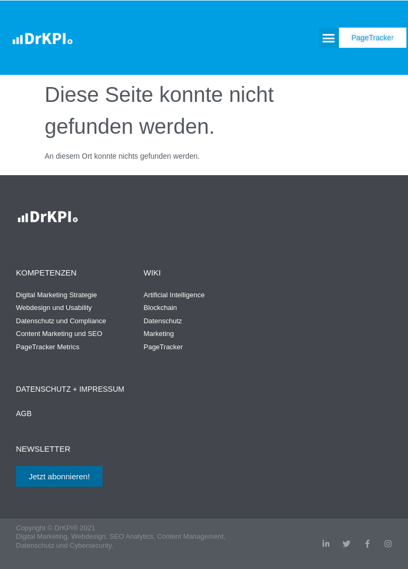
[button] (329, 38)
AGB (24, 413)
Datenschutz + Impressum (70, 389)
